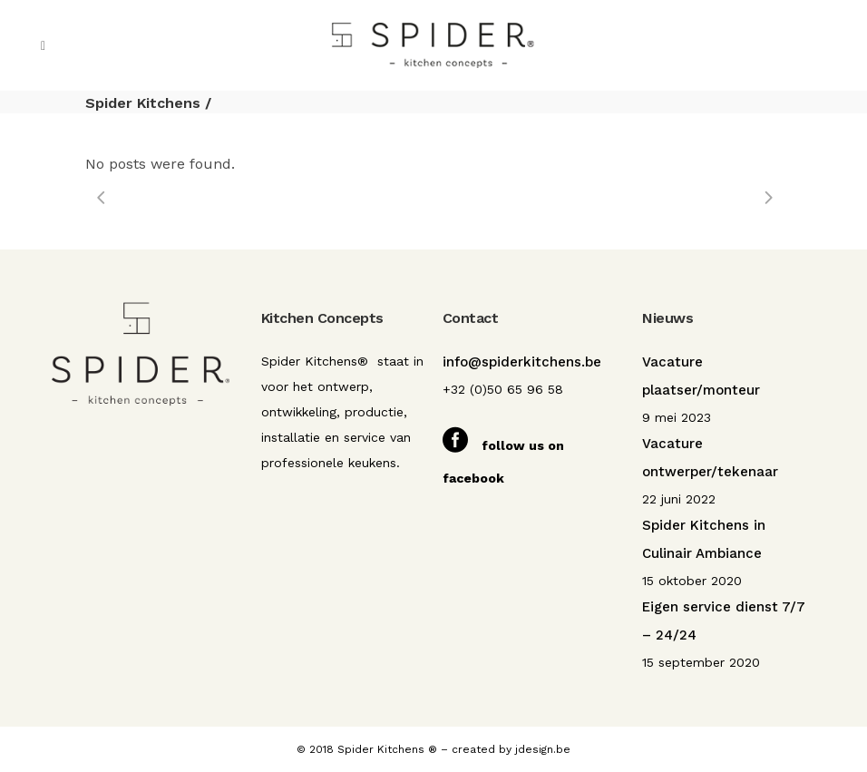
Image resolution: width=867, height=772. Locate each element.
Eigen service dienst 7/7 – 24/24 (723, 621)
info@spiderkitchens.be (522, 362)
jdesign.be (542, 749)
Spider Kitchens (142, 103)
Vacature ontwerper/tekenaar (710, 457)
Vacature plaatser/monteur (701, 376)
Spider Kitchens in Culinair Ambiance (703, 539)
